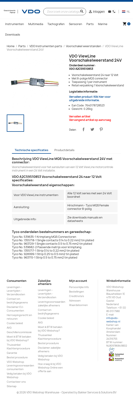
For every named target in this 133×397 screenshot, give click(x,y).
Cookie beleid (15, 323)
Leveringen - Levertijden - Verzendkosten (16, 290)
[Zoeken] (64, 11)
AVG (9, 327)
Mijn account (78, 281)
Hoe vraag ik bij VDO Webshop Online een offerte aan (50, 367)
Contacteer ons (16, 381)
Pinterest (101, 129)
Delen (83, 129)
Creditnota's (76, 296)
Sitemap (11, 386)
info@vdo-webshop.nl (113, 319)
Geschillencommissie (19, 332)
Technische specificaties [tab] (31, 150)
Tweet (92, 129)
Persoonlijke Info (79, 287)
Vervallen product (90, 98)
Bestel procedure (17, 357)
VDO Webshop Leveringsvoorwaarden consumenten (20, 365)
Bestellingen (76, 291)
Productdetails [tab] (64, 150)
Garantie (12, 353)
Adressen (75, 300)
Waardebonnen (78, 305)
